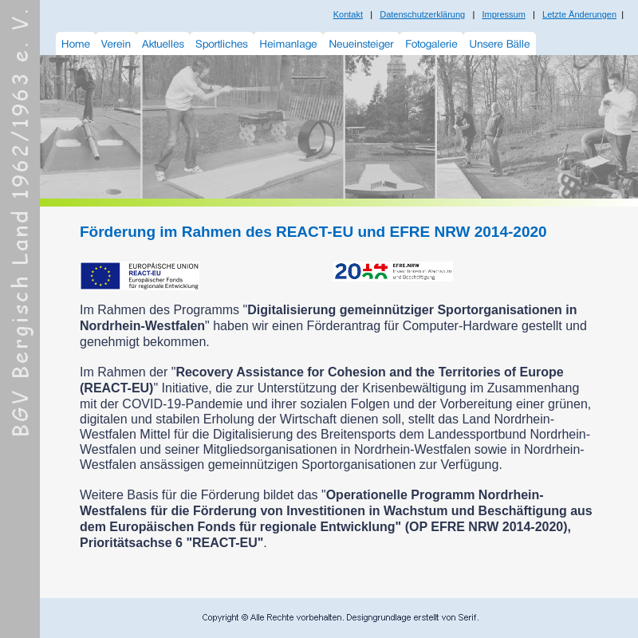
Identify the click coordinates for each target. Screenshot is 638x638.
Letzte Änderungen (579, 14)
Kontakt (348, 14)
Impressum (503, 14)
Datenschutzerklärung (422, 14)
